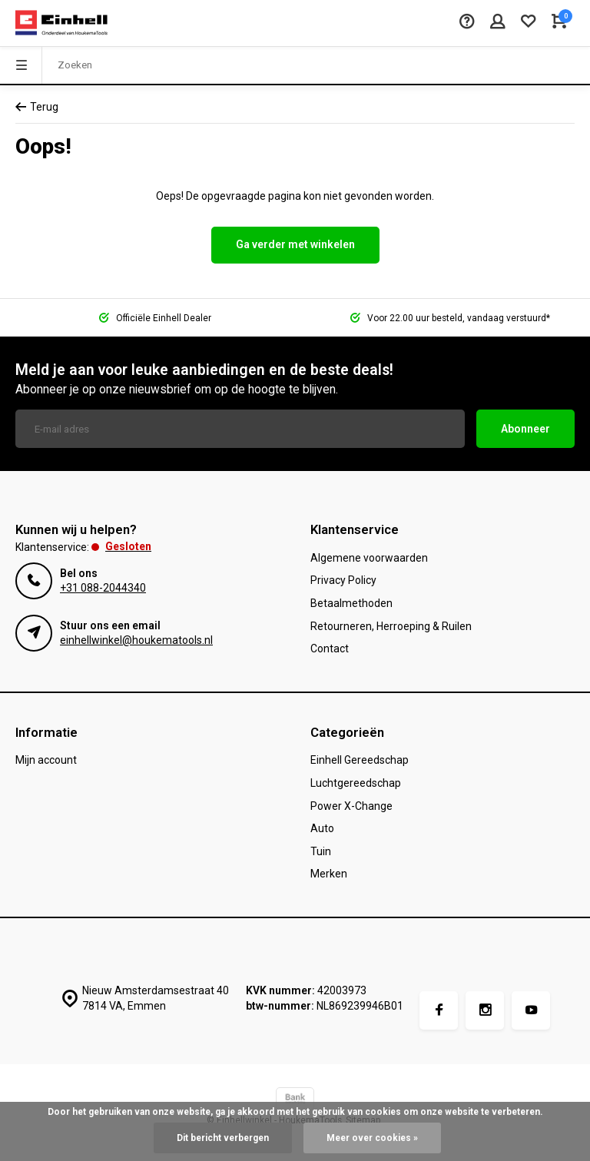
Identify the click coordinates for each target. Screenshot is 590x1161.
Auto (322, 828)
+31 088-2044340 (103, 588)
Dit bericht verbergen (223, 1138)
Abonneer (525, 429)
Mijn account (46, 760)
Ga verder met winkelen (295, 244)
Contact (329, 648)
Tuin (320, 851)
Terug (36, 107)
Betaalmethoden (351, 603)
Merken (328, 873)
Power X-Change (351, 806)
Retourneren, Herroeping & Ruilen (391, 626)
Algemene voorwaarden (369, 558)
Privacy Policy (343, 580)
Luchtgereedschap (355, 783)
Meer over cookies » (372, 1138)
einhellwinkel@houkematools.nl (136, 640)
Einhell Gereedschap (359, 760)
